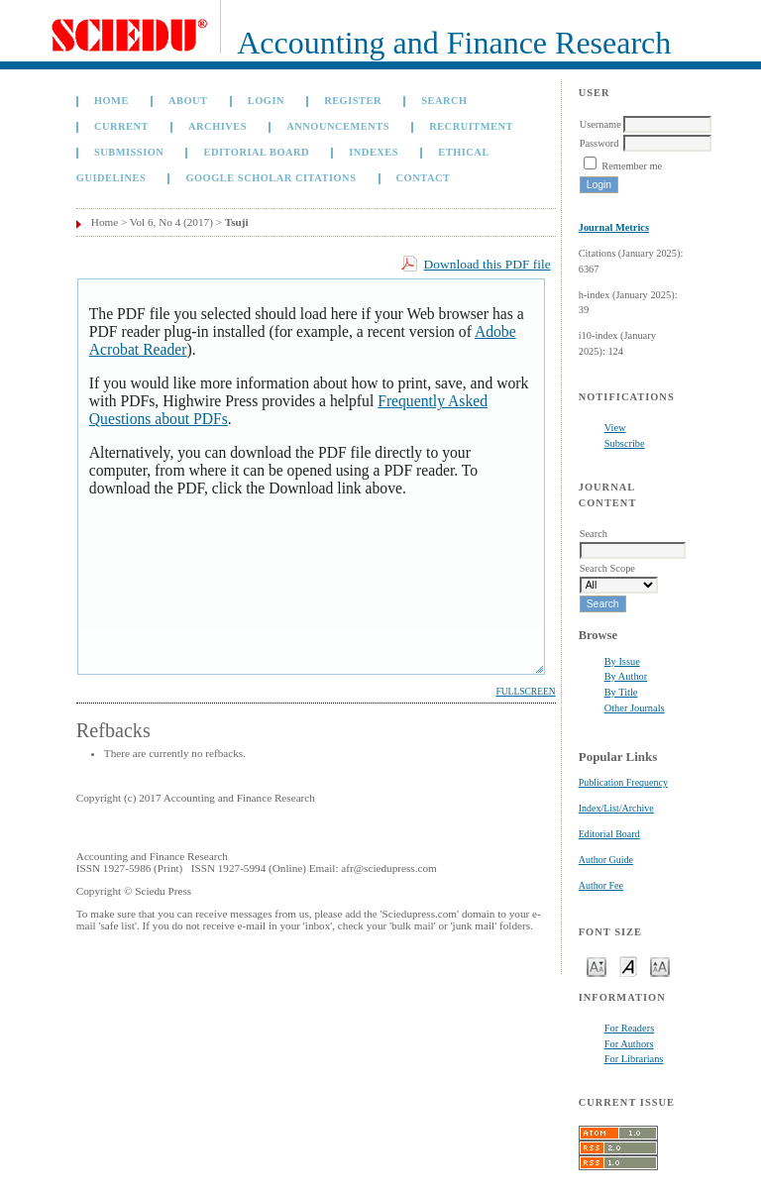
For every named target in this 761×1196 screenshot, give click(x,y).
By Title (621, 692)
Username (600, 124)
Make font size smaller (596, 965)
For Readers (629, 1028)
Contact (423, 177)
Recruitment (471, 126)
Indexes (373, 152)
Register (352, 100)
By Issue (622, 661)
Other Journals (634, 708)
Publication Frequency (623, 782)
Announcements (337, 126)
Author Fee (601, 885)
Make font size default (628, 965)
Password (599, 143)
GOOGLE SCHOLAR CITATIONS (270, 177)
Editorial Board (609, 833)
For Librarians (634, 1058)
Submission (128, 152)
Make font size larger (660, 965)
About (188, 100)
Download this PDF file (487, 264)
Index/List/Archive (616, 808)
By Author (626, 676)
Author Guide (606, 859)
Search (444, 100)
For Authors (629, 1043)
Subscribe (624, 443)
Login (266, 100)
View (615, 427)
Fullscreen (525, 692)
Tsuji (237, 222)
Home (111, 100)
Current (121, 126)
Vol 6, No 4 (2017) (171, 222)
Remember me (631, 166)
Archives (217, 126)
